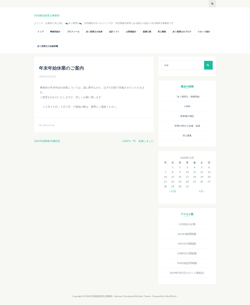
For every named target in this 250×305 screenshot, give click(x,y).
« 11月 (172, 191)
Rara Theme (144, 296)
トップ (40, 31)
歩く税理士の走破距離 (47, 46)
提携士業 (147, 31)
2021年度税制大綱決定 (47, 140)
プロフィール (73, 31)
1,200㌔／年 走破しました (138, 140)
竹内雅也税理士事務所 (47, 15)
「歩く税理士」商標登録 (187, 96)
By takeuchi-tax (47, 125)
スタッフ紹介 (204, 31)
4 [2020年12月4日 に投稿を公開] (194, 167)
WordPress (170, 296)
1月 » (202, 191)
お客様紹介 (131, 31)
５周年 (187, 106)
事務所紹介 (55, 31)
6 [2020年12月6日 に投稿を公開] (209, 167)
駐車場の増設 (187, 116)
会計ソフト (114, 31)
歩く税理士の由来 (94, 31)
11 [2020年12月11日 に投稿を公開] (194, 171)
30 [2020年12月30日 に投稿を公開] (179, 186)
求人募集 (162, 31)
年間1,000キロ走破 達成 (187, 125)
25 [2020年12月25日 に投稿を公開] (194, 181)
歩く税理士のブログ (182, 31)
